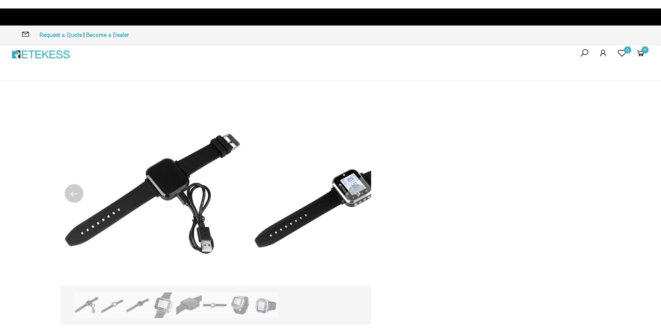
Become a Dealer (107, 35)
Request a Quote (61, 35)
